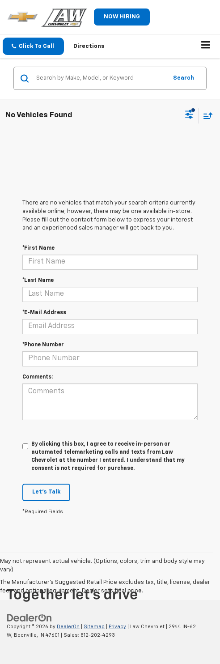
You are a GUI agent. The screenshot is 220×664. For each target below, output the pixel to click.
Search (183, 78)
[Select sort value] (206, 115)
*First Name (38, 248)
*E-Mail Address (44, 312)
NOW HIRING (122, 17)
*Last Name (38, 280)
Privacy (117, 626)
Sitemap (94, 626)
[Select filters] (189, 115)
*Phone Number (43, 345)
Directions (89, 46)
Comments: (37, 377)
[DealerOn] (29, 618)
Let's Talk (46, 492)
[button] (33, 46)
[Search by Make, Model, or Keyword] (100, 78)
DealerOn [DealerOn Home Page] (68, 626)
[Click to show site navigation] (206, 46)
